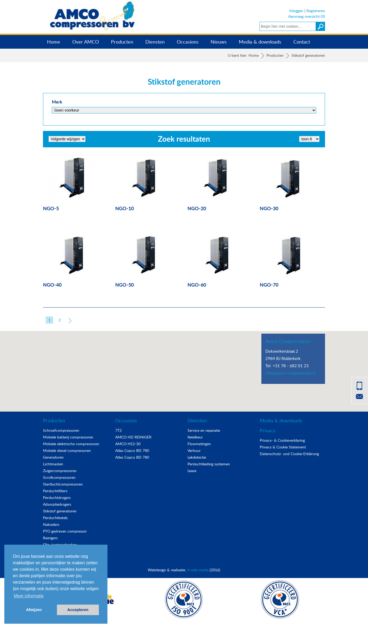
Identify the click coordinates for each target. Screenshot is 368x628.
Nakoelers (51, 524)
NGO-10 (124, 208)
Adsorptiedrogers (57, 504)
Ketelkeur (195, 437)
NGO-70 (269, 284)
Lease (191, 470)
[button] (184, 366)
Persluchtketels (55, 517)
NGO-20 (196, 208)
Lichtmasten (53, 463)
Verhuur (194, 450)
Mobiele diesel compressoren (67, 450)
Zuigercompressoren (60, 470)
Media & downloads (260, 41)
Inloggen (296, 10)
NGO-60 (196, 284)
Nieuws (219, 41)
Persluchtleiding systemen (208, 463)
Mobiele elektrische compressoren (71, 443)
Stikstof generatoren (60, 510)
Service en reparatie (203, 430)
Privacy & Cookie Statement (283, 446)
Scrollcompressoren (59, 477)
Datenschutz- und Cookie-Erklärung (289, 453)
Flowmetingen (199, 443)
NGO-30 (269, 208)
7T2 (118, 430)
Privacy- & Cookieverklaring (282, 440)
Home (53, 41)
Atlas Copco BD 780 (132, 450)
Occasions (188, 41)
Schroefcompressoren (61, 430)
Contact (301, 41)
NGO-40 (52, 284)
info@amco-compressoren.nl (290, 373)
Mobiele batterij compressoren (68, 437)
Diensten (155, 41)
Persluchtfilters (55, 490)
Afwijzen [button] (34, 610)
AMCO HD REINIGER (133, 437)
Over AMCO (85, 41)
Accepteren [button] (77, 610)
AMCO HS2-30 (127, 443)
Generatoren (53, 457)
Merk (57, 102)
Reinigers (50, 537)
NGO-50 (124, 284)
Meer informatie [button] (29, 596)
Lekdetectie (196, 457)
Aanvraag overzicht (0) (306, 16)
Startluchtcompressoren (63, 484)
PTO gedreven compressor (65, 531)
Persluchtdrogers (57, 497)
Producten (122, 41)
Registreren (315, 10)
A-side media (197, 569)
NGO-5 (51, 208)
